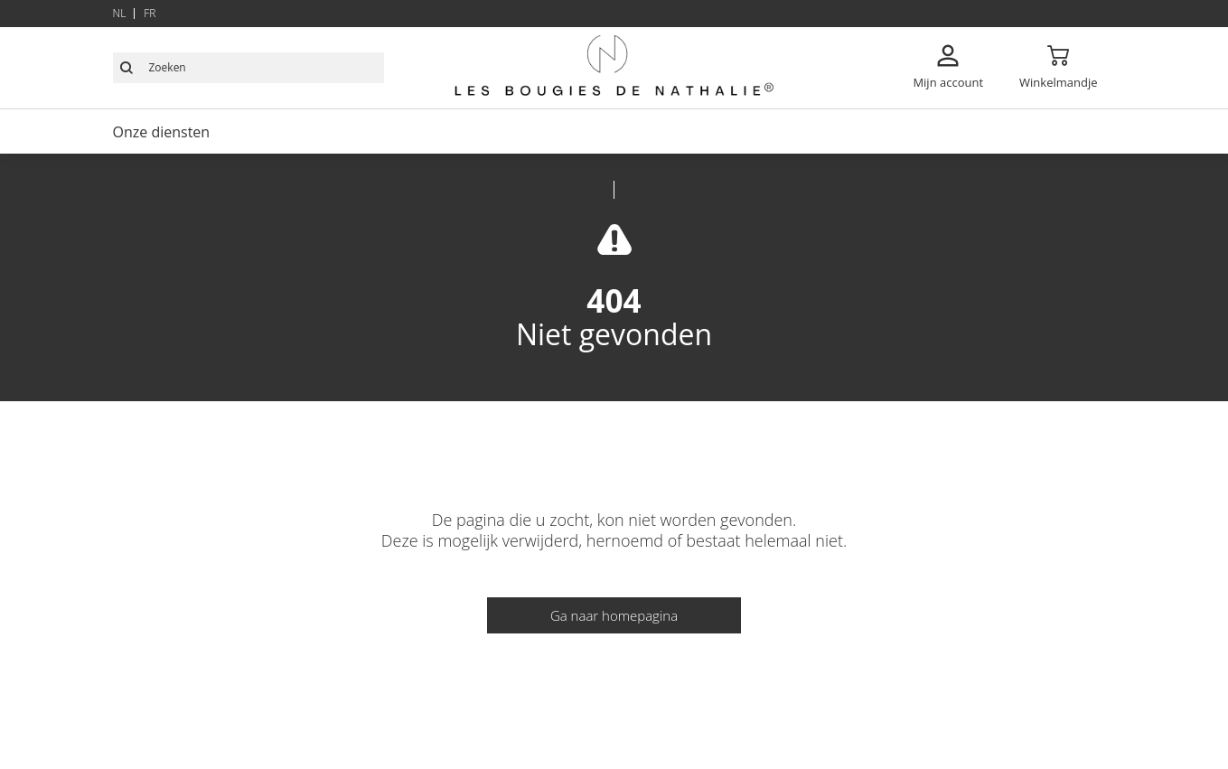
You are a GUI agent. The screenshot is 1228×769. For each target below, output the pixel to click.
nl (120, 13)
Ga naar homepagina (614, 615)
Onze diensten (162, 132)
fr (149, 13)
